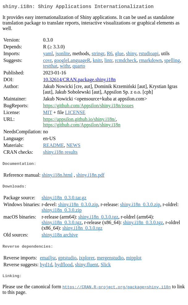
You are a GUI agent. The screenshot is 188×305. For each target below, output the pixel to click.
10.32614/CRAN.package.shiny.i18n (79, 80)
